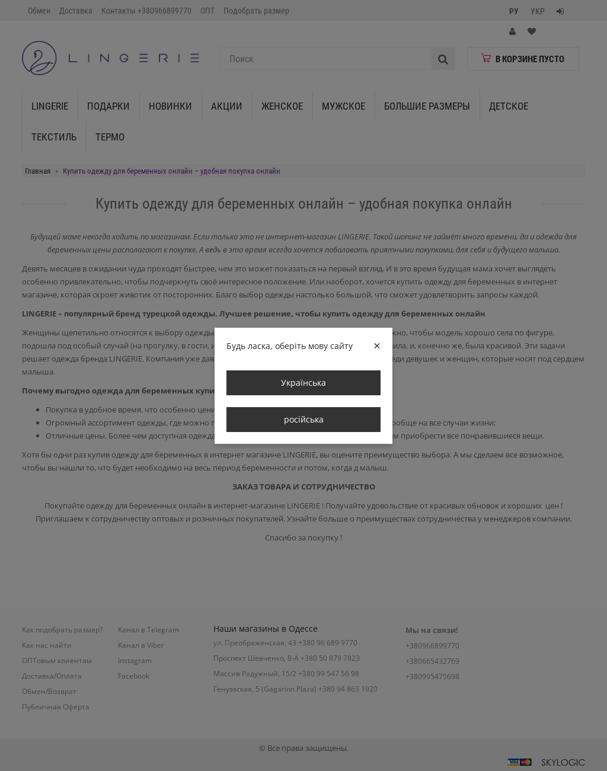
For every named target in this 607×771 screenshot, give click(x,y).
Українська (303, 382)
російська (304, 419)
